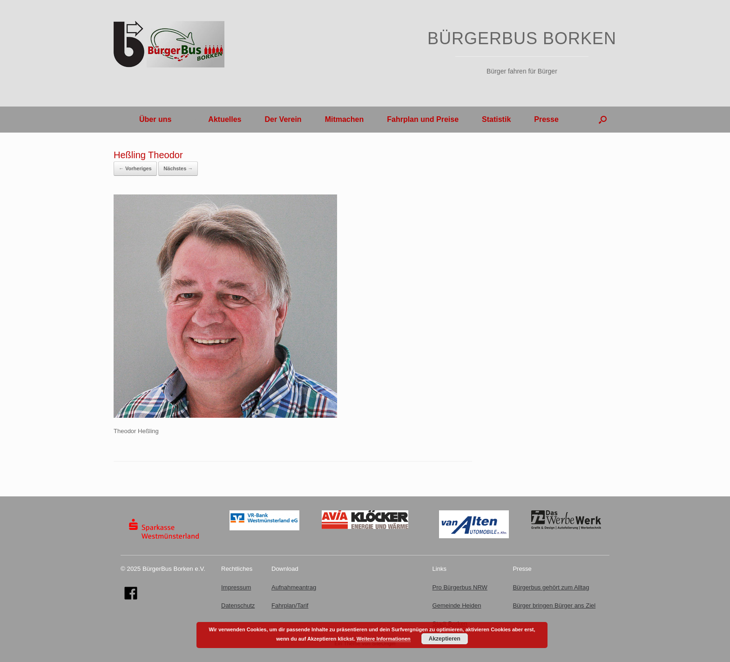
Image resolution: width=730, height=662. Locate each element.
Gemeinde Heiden (457, 605)
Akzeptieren (444, 638)
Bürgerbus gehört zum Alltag (551, 587)
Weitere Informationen (384, 639)
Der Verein (282, 119)
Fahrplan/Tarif (289, 605)
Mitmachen (344, 119)
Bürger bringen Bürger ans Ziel (554, 605)
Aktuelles (218, 119)
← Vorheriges (135, 168)
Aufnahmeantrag (293, 587)
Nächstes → (178, 168)
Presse (546, 119)
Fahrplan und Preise (423, 119)
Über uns (148, 119)
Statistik (496, 119)
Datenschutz (238, 605)
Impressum (236, 587)
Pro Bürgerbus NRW (460, 587)
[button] (602, 120)
